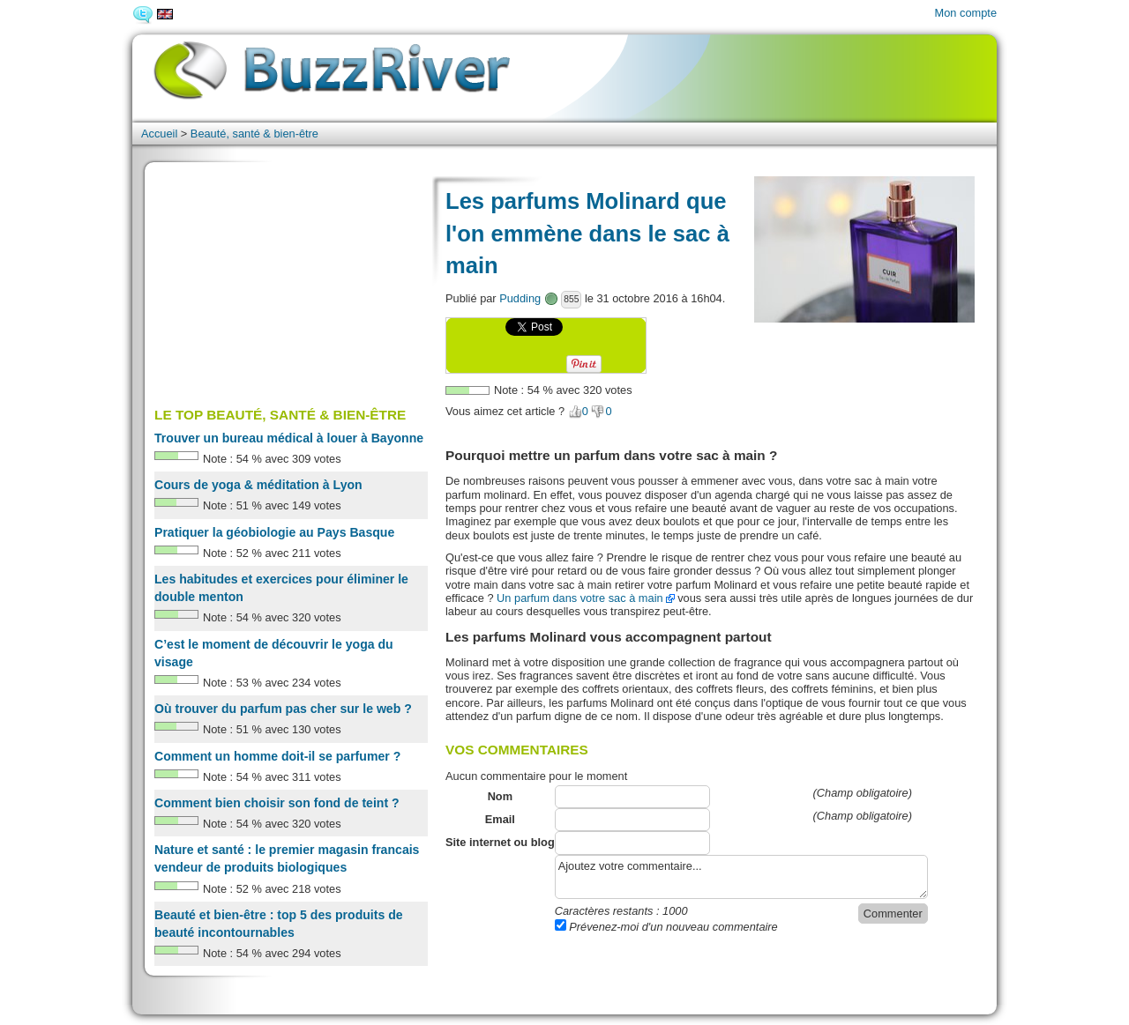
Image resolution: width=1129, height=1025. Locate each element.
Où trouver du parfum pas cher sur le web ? (283, 709)
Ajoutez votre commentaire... (741, 877)
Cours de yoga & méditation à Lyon (258, 485)
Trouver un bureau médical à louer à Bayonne (288, 438)
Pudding (520, 298)
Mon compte (966, 12)
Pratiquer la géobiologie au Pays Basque (274, 532)
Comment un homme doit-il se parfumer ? (277, 756)
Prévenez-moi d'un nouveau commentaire (666, 926)
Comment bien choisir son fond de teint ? (277, 803)
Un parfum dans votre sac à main (580, 598)
